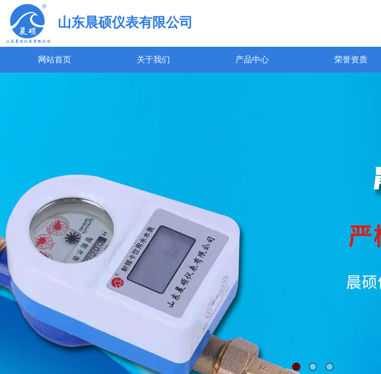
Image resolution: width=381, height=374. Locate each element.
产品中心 (252, 59)
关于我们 (153, 59)
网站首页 (54, 59)
